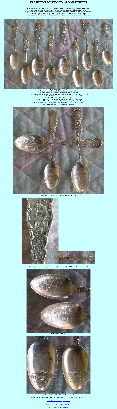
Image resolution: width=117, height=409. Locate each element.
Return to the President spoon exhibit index (58, 404)
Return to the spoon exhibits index (58, 407)
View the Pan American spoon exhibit (58, 401)
